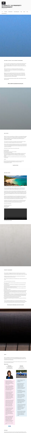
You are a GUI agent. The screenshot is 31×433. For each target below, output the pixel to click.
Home (2, 11)
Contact (24, 11)
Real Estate (5, 11)
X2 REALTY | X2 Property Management (12, 6)
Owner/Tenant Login (4, 13)
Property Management (16, 11)
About (21, 11)
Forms (27, 11)
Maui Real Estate (10, 11)
